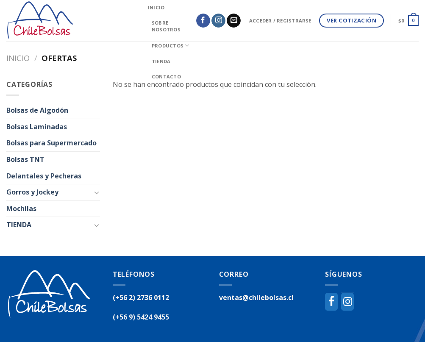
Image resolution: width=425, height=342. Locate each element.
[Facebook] (331, 302)
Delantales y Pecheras (43, 176)
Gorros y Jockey (32, 192)
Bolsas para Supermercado (51, 142)
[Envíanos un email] (234, 21)
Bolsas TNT (25, 159)
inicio (156, 7)
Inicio (18, 58)
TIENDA (18, 224)
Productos (170, 46)
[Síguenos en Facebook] (203, 21)
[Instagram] (347, 302)
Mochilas (21, 208)
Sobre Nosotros (166, 26)
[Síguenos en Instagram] (218, 21)
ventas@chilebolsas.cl (256, 297)
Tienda (161, 61)
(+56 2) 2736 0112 (141, 297)
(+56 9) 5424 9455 (141, 317)
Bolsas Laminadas (36, 126)
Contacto (166, 76)
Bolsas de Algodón (37, 110)
